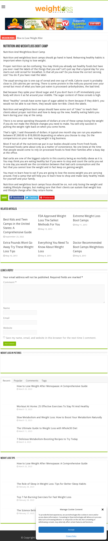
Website (7, 328)
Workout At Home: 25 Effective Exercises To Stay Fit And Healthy (53, 406)
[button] (102, 509)
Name (6, 308)
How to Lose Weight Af (28, 38)
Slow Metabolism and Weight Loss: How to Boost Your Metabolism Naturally (59, 417)
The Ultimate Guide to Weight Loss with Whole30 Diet (47, 428)
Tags (44, 380)
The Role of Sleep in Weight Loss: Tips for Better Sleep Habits (51, 483)
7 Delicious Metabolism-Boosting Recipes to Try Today (47, 439)
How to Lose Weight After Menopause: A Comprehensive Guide (52, 386)
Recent (6, 380)
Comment (10, 282)
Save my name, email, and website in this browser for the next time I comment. (51, 337)
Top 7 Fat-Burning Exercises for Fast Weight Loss (44, 497)
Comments (32, 380)
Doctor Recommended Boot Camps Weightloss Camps (88, 247)
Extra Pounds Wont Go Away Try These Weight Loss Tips (18, 247)
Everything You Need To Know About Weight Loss (53, 247)
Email (6, 318)
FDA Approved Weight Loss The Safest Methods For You (52, 220)
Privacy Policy (71, 536)
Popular (18, 380)
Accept (71, 530)
